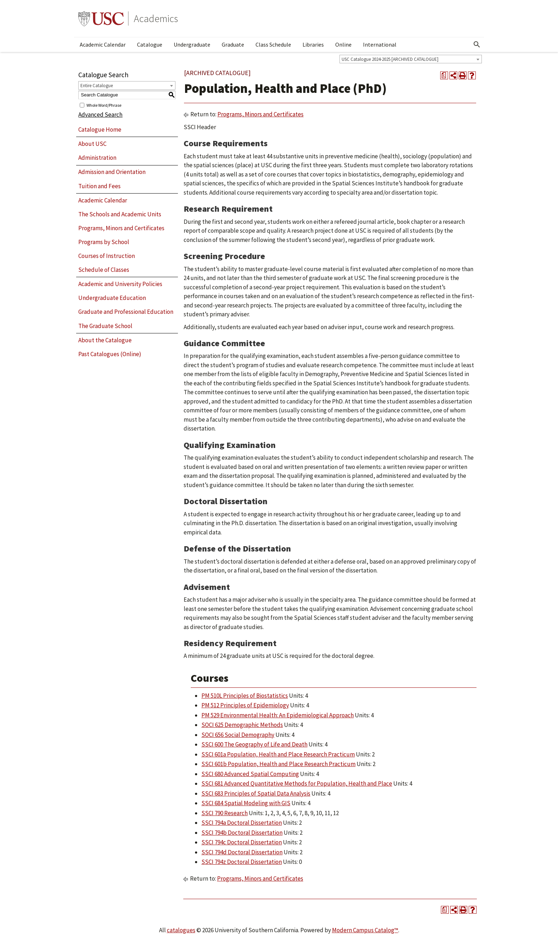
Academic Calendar (103, 44)
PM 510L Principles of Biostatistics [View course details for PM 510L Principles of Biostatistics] (244, 696)
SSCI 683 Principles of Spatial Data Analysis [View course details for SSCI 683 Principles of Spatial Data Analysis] (255, 793)
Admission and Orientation (112, 172)
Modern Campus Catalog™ (365, 930)
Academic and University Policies (120, 284)
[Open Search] (477, 44)
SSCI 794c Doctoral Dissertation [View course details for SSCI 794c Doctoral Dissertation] (241, 842)
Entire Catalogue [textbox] (96, 86)
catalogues (181, 930)
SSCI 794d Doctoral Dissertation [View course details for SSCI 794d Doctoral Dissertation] (242, 852)
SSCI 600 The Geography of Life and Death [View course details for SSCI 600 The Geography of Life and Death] (254, 744)
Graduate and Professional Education (125, 312)
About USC (92, 144)
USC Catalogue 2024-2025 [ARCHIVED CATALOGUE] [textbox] (390, 59)
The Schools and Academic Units (119, 214)
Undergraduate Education (112, 298)
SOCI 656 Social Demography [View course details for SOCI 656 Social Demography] (237, 735)
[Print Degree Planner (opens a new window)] (444, 75)
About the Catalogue (105, 340)
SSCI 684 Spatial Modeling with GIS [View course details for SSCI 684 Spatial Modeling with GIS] (245, 803)
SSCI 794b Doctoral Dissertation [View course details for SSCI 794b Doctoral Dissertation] (242, 833)
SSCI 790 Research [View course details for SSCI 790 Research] (224, 813)
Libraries (313, 44)
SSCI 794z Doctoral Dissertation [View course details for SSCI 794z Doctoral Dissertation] (241, 862)
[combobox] (410, 59)
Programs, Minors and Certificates (121, 228)
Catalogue (149, 44)
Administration (97, 158)
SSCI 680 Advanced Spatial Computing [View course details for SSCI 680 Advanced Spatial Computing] (250, 774)
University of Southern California (101, 18)
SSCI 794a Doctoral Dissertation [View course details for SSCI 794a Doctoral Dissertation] (241, 823)
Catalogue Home (99, 129)
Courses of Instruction (106, 256)
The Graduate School (105, 326)
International (379, 44)
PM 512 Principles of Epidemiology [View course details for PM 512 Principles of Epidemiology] (245, 705)
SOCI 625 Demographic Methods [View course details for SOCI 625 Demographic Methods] (242, 725)
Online (343, 44)
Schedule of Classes (103, 270)
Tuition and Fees (99, 186)
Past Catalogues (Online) (109, 354)
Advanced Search (100, 114)
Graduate (233, 44)
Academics (156, 18)
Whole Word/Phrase (103, 104)
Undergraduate (192, 44)
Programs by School (103, 242)
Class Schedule (273, 44)
